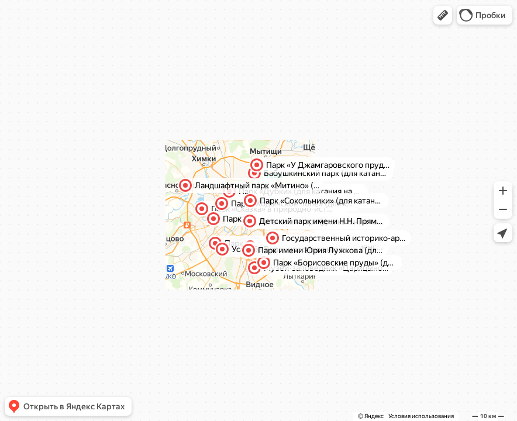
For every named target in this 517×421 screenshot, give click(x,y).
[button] (442, 15)
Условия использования (421, 416)
